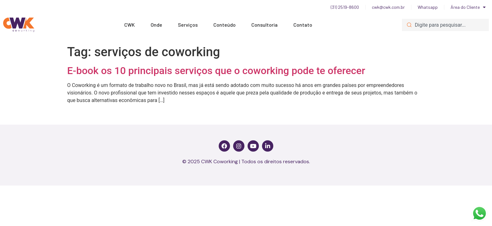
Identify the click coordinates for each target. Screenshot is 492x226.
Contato (302, 25)
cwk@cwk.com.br (388, 7)
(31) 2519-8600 (345, 7)
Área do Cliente (468, 7)
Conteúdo (226, 25)
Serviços (189, 25)
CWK (131, 25)
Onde (158, 25)
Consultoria (266, 25)
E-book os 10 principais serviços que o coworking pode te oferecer (216, 71)
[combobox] (445, 25)
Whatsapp (428, 7)
